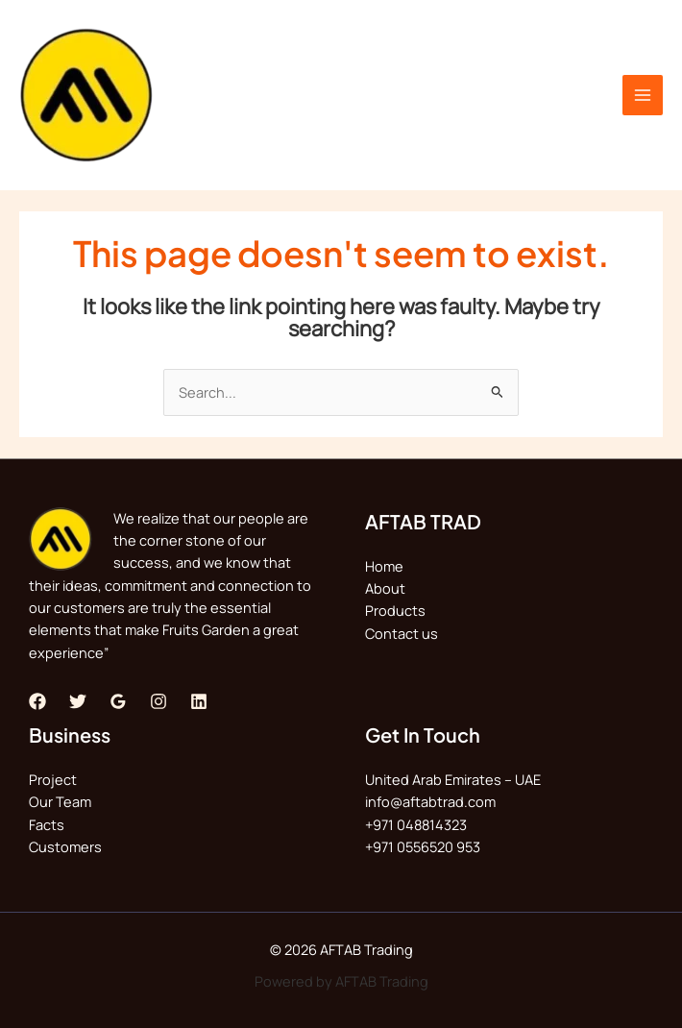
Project (53, 779)
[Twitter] (77, 701)
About (385, 588)
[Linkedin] (198, 701)
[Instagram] (158, 701)
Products (395, 610)
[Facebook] (37, 701)
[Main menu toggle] (642, 95)
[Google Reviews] (118, 701)
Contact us (401, 633)
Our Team (60, 801)
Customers (65, 846)
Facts (46, 824)
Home (384, 565)
